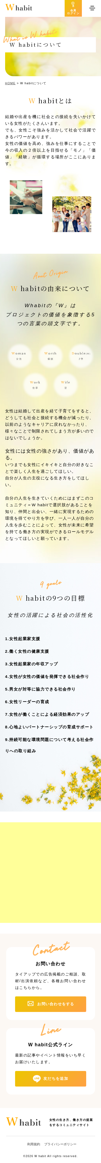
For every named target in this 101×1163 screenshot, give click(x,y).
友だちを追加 (55, 1078)
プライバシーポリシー (60, 1144)
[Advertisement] (50, 872)
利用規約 (33, 1144)
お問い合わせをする (55, 1004)
